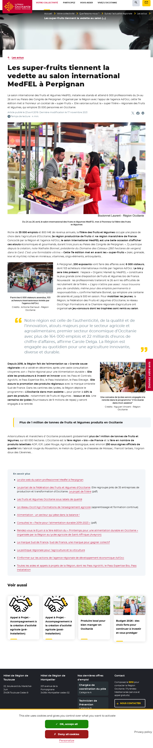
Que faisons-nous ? (95, 13)
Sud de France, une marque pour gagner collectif (80, 542)
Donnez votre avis (149, 375)
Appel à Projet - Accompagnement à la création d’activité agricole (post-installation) (58, 625)
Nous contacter (130, 701)
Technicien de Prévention (88, 700)
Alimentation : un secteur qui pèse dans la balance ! (48, 514)
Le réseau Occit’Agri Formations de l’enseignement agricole (54, 507)
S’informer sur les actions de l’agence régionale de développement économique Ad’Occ (70, 557)
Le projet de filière (80, 491)
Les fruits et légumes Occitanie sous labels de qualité (49, 499)
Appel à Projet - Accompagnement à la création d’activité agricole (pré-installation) (23, 625)
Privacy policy (143, 732)
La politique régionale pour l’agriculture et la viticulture (51, 550)
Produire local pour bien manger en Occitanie (93, 624)
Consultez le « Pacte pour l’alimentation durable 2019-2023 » (53, 522)
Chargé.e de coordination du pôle (92, 684)
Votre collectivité (68, 13)
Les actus (50, 18)
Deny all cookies (66, 734)
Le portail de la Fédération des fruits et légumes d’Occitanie (53, 487)
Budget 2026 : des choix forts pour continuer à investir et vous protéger (128, 626)
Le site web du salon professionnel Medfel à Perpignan (50, 479)
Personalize (66, 740)
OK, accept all (67, 724)
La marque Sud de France (32, 542)
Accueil (48, 13)
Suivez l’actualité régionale (128, 13)
